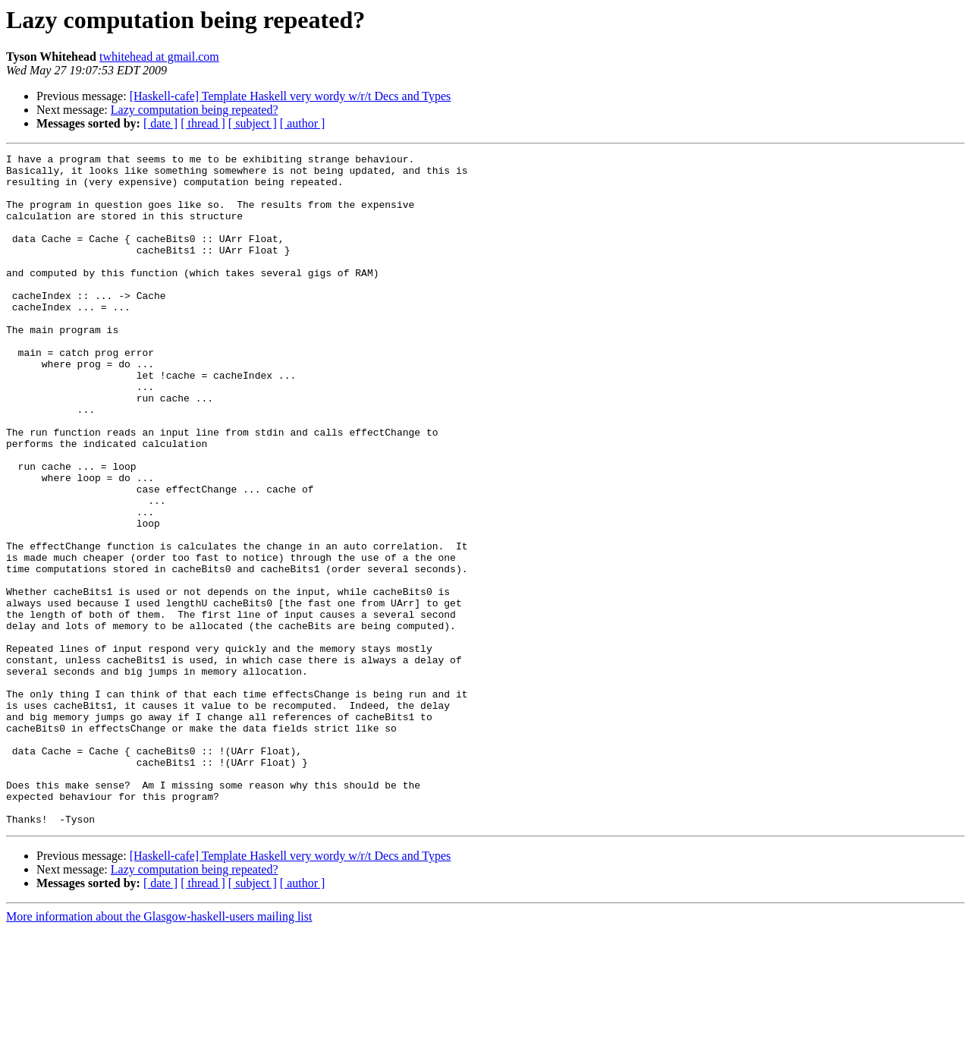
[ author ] (302, 123)
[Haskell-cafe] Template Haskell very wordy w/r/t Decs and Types (290, 96)
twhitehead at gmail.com (159, 56)
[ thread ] (203, 123)
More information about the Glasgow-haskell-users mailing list (159, 1050)
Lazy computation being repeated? (194, 109)
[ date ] (160, 123)
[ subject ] (252, 123)
